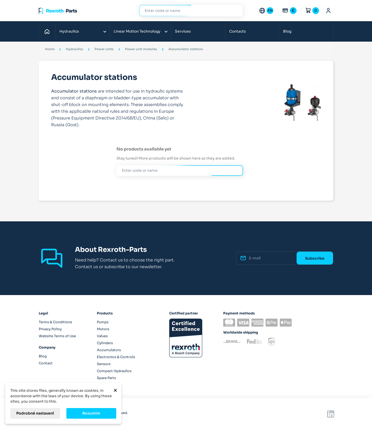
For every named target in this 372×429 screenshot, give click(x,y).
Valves (102, 336)
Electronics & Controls (116, 357)
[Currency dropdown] (289, 10)
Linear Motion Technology (137, 31)
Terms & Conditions (55, 322)
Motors (103, 329)
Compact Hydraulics (114, 371)
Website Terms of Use (57, 336)
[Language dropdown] (266, 10)
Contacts (237, 31)
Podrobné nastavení (35, 413)
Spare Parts (106, 378)
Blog (287, 31)
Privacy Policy (50, 329)
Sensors (104, 364)
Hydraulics (69, 31)
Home (48, 31)
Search (235, 10)
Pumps (103, 322)
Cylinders (105, 343)
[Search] (187, 10)
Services (183, 31)
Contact (46, 363)
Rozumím (91, 413)
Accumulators (109, 350)
